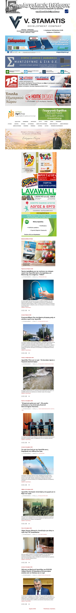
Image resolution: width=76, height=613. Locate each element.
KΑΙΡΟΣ (51, 121)
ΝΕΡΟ (47, 321)
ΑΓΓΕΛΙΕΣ (10, 123)
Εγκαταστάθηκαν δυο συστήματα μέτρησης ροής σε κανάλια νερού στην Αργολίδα (38, 318)
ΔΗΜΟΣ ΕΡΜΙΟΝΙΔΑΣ (64, 123)
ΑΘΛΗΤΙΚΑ (16, 123)
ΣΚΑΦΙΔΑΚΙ (45, 534)
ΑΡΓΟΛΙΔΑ (23, 123)
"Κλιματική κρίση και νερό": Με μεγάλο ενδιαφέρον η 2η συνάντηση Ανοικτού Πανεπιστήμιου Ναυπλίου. (34, 404)
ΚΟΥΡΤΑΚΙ (43, 495)
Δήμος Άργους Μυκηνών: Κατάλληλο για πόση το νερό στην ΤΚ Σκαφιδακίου (37, 531)
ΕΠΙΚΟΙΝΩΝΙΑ (58, 121)
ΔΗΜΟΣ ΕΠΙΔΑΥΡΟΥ (53, 123)
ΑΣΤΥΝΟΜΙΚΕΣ (31, 123)
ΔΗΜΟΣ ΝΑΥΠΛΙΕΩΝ (17, 125)
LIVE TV (40, 121)
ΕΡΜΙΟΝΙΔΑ (33, 125)
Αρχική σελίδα (32, 608)
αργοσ (39, 534)
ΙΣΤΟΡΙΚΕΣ (40, 125)
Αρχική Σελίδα (17, 121)
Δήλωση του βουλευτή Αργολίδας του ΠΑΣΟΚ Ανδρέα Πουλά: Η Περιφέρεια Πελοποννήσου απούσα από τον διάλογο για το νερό (36, 571)
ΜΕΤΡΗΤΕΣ (44, 321)
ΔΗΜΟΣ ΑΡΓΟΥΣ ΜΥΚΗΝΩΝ (41, 123)
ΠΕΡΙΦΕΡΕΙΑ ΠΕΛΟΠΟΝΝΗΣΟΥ (57, 125)
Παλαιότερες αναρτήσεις (49, 608)
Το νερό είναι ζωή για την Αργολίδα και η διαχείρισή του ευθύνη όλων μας (34, 450)
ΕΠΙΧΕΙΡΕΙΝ (26, 125)
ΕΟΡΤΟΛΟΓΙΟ (33, 121)
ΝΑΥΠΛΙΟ (46, 125)
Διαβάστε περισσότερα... (26, 307)
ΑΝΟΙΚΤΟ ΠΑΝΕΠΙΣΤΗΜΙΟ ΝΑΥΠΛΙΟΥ (45, 408)
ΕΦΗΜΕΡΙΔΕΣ (25, 121)
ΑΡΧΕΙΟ (46, 121)
